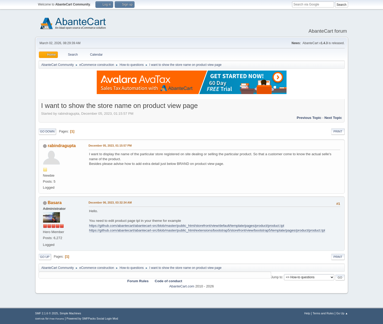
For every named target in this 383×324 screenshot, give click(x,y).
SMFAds (40, 318)
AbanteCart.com (181, 286)
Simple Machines (70, 313)
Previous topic (309, 118)
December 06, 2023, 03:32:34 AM (110, 202)
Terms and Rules (323, 313)
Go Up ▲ (342, 313)
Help (307, 313)
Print (337, 131)
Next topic (333, 118)
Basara (55, 202)
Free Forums (57, 318)
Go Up (45, 256)
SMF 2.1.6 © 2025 (46, 313)
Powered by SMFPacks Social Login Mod (92, 318)
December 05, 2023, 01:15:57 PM (110, 145)
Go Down (47, 131)
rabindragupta (62, 145)
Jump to (276, 277)
